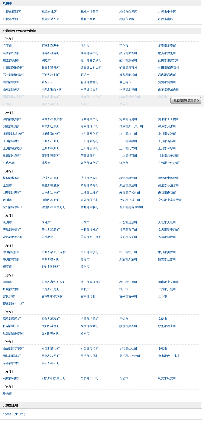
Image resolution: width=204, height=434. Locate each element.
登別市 (85, 266)
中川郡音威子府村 (54, 252)
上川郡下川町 (51, 141)
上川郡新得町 (89, 141)
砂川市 (7, 200)
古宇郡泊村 (88, 296)
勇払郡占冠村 (89, 356)
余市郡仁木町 (12, 363)
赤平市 (7, 45)
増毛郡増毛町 (12, 318)
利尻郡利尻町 (12, 378)
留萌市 (123, 378)
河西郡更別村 (12, 119)
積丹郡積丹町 (89, 185)
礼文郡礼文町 (167, 378)
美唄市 (85, 289)
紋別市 (85, 333)
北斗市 (162, 296)
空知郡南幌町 (89, 207)
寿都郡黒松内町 (129, 192)
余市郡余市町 (51, 363)
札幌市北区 (49, 11)
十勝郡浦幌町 (89, 229)
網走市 (46, 60)
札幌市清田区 (89, 11)
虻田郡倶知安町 (168, 60)
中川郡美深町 (167, 252)
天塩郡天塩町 (167, 222)
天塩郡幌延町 (51, 229)
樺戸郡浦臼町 (89, 126)
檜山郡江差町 (128, 282)
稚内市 (7, 393)
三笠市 (123, 318)
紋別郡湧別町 (51, 333)
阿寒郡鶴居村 (51, 45)
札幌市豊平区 (51, 19)
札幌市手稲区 (12, 19)
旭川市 (85, 45)
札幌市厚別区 (12, 11)
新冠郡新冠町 (128, 259)
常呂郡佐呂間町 (13, 237)
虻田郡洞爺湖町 (13, 67)
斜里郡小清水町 (168, 185)
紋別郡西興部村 (13, 333)
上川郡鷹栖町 (128, 141)
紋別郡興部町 (128, 326)
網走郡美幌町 (12, 60)
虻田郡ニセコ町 (91, 67)
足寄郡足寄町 (167, 45)
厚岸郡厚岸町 (51, 53)
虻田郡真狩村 (128, 67)
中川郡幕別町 (51, 259)
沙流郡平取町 (89, 178)
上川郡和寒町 (167, 148)
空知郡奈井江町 (13, 207)
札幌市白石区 (128, 11)
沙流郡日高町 (51, 178)
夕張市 (162, 348)
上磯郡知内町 (51, 133)
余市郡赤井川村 (168, 356)
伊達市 (46, 222)
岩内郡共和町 (12, 82)
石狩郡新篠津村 (13, 74)
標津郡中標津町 (168, 178)
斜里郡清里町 (128, 185)
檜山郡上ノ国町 (168, 282)
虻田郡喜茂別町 (91, 60)
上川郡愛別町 (89, 133)
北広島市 (9, 162)
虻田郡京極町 (128, 60)
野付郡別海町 (51, 266)
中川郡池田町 (12, 252)
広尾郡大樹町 (12, 289)
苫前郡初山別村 (91, 237)
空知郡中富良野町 (54, 207)
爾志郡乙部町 (167, 259)
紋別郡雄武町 (89, 326)
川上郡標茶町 (128, 155)
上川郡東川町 (51, 148)
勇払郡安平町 (51, 356)
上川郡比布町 (128, 148)
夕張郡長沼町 (89, 348)
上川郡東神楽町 (13, 148)
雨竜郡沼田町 (89, 89)
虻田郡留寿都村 (168, 67)
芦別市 (123, 45)
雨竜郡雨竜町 (12, 89)
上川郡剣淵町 (167, 133)
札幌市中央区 (167, 11)
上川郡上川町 (128, 133)
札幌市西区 (88, 19)
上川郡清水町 (12, 141)
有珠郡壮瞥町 (89, 82)
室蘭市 (162, 318)
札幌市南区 (165, 19)
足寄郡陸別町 (12, 53)
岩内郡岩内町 (167, 74)
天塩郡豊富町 (12, 229)
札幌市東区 (126, 19)
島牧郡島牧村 (51, 185)
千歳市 (85, 222)
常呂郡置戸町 (128, 229)
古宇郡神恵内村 (52, 296)
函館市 (7, 282)
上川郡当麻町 (167, 141)
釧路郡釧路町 (89, 162)
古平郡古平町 (128, 296)
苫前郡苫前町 (128, 237)
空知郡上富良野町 (170, 200)
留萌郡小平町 (89, 378)
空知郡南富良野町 (131, 207)
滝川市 (7, 222)
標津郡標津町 (128, 178)
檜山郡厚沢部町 (91, 282)
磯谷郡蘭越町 (128, 74)
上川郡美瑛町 (89, 148)
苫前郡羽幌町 (167, 237)
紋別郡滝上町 (167, 326)
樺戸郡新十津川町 (131, 126)
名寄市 (85, 259)
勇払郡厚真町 (12, 356)
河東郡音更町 (128, 119)
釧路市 (123, 162)
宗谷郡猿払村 (89, 200)
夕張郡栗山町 (51, 348)
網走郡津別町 (167, 53)
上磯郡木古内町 (13, 133)
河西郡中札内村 (52, 119)
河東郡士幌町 (51, 126)
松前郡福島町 (51, 318)
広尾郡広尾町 (51, 289)
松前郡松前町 (89, 318)
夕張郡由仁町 (128, 348)
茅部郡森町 (88, 155)
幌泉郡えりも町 (13, 303)
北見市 (46, 162)
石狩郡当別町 (51, 74)
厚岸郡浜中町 (89, 53)
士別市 (7, 185)
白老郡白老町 (51, 192)
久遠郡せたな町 (168, 162)
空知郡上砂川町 (129, 200)
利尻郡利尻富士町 (54, 378)
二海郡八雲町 (167, 289)
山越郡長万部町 (13, 348)
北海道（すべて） (15, 414)
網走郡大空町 (128, 53)
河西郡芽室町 (89, 119)
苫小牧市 (48, 237)
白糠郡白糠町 (89, 192)
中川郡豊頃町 (89, 252)
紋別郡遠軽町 (51, 326)
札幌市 (7, 3)
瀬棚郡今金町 (51, 200)
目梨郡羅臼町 (12, 326)
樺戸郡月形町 (167, 126)
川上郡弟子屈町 (168, 155)
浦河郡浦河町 (167, 82)
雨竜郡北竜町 (128, 89)
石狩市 (85, 74)
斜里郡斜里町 (12, 192)
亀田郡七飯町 (12, 155)
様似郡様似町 (12, 178)
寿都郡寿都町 (167, 192)
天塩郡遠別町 (128, 222)
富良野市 (9, 296)
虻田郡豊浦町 (51, 67)
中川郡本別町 (12, 259)
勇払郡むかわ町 (129, 356)
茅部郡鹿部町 (51, 155)
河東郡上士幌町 (168, 119)
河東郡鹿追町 (12, 126)
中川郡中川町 (128, 252)
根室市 (7, 266)
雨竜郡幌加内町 (168, 89)
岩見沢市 (48, 82)
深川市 (123, 289)
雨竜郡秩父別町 (52, 89)
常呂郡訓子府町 (168, 229)
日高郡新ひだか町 (54, 282)
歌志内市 (125, 82)
